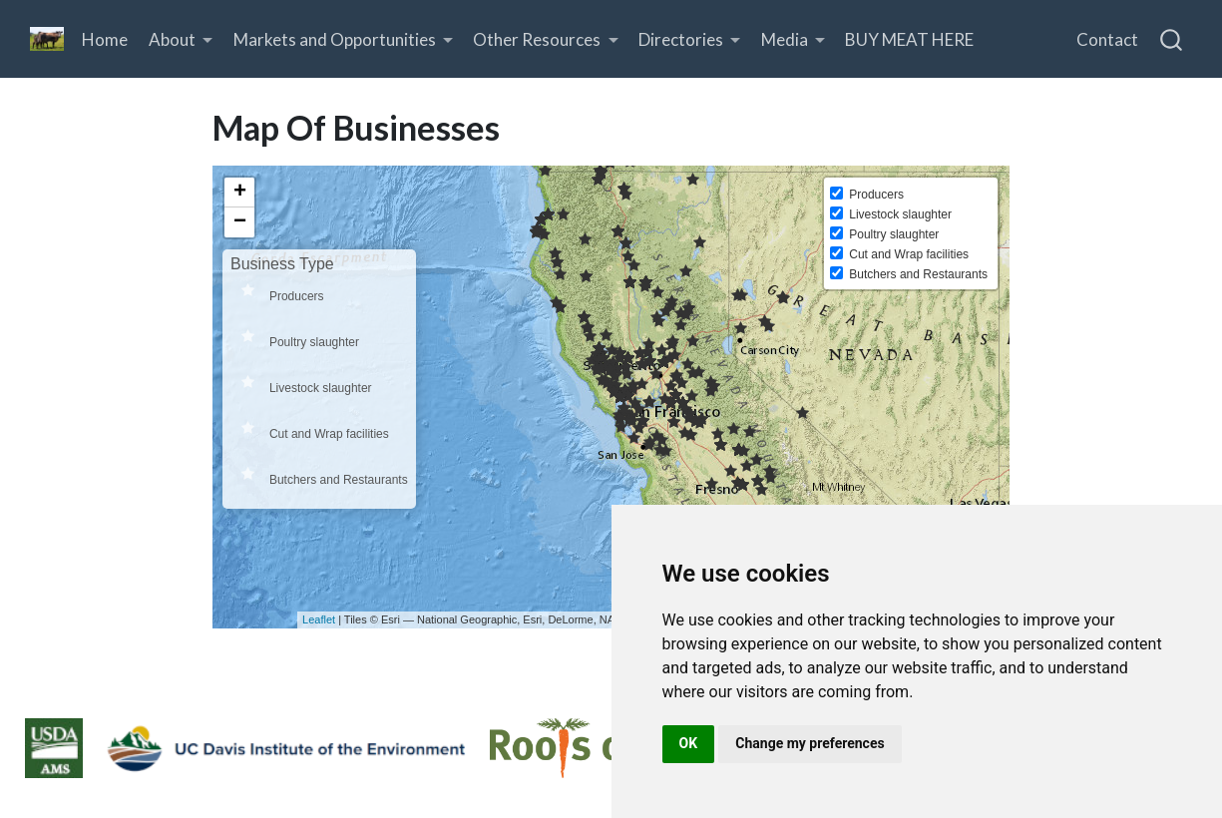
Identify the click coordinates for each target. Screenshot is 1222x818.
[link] (181, 39)
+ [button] (239, 192)
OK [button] (688, 743)
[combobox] (1172, 39)
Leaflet (318, 619)
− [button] (239, 222)
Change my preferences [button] (809, 743)
